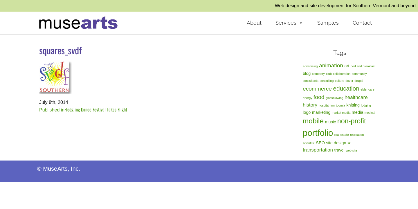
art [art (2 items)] (346, 66)
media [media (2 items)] (357, 112)
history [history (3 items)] (310, 105)
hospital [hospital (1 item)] (324, 105)
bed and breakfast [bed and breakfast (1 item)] (363, 66)
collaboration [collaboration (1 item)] (341, 73)
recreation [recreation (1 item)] (357, 134)
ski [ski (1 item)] (349, 143)
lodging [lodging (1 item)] (366, 105)
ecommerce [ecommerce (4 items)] (317, 89)
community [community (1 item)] (359, 73)
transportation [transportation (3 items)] (318, 150)
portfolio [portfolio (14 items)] (318, 133)
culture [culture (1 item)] (339, 80)
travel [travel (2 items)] (339, 150)
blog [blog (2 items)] (307, 73)
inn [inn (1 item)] (333, 105)
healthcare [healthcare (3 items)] (356, 97)
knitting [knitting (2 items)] (353, 105)
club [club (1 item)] (329, 73)
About (254, 23)
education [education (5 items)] (346, 88)
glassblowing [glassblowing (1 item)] (334, 98)
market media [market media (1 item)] (341, 112)
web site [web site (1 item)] (351, 150)
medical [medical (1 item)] (370, 112)
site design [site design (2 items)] (336, 142)
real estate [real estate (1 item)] (341, 134)
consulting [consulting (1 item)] (327, 80)
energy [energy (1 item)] (307, 98)
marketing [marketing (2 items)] (321, 112)
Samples (328, 23)
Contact (362, 23)
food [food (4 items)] (319, 97)
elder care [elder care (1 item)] (367, 89)
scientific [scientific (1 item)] (309, 143)
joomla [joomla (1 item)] (340, 105)
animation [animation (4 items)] (331, 65)
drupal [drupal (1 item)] (358, 80)
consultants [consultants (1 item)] (310, 80)
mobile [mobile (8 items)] (313, 121)
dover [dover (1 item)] (349, 80)
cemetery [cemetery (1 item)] (318, 73)
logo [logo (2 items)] (307, 112)
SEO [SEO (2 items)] (320, 142)
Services (289, 23)
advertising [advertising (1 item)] (310, 66)
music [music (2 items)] (330, 122)
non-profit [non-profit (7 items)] (351, 121)
